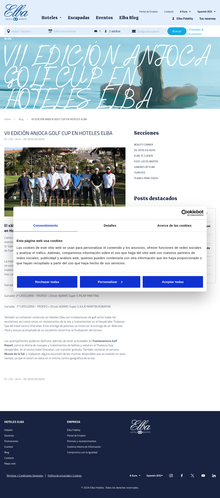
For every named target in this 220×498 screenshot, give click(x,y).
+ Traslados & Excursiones (195, 31)
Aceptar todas (173, 281)
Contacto (169, 11)
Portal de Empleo (148, 11)
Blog (6, 452)
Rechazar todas (47, 281)
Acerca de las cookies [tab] (174, 225)
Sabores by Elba (144, 167)
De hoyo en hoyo (34, 139)
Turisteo (139, 172)
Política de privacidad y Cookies (65, 475)
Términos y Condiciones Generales (24, 475)
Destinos (9, 435)
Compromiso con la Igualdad (82, 452)
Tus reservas (207, 18)
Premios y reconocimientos (81, 441)
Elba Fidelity (73, 430)
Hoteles (8, 430)
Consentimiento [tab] (45, 225)
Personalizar (110, 281)
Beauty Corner (143, 144)
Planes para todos (146, 178)
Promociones (11, 441)
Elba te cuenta (143, 156)
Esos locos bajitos (146, 161)
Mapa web (9, 463)
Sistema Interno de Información (84, 447)
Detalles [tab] (110, 225)
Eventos (8, 447)
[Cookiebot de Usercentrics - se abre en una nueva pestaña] (184, 213)
